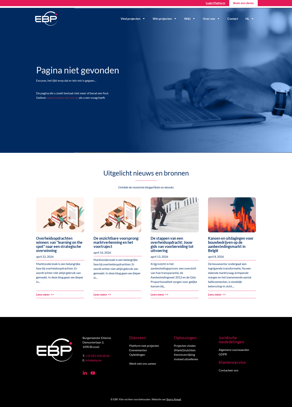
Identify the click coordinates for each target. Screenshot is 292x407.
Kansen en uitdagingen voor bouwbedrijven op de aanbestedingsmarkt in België (230, 244)
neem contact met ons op (62, 97)
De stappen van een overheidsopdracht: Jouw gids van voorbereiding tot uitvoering (172, 244)
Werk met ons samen (142, 363)
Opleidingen (137, 354)
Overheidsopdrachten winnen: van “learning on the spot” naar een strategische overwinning (59, 244)
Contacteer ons (228, 370)
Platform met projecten (144, 345)
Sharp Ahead (173, 399)
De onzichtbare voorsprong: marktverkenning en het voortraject (116, 242)
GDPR (223, 354)
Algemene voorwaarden (234, 349)
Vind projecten (133, 18)
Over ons (211, 18)
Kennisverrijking (184, 354)
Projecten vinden (185, 345)
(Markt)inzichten (185, 350)
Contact (232, 18)
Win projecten (165, 18)
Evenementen (138, 350)
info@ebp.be (93, 360)
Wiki (189, 18)
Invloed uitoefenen (186, 359)
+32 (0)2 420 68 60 (97, 355)
